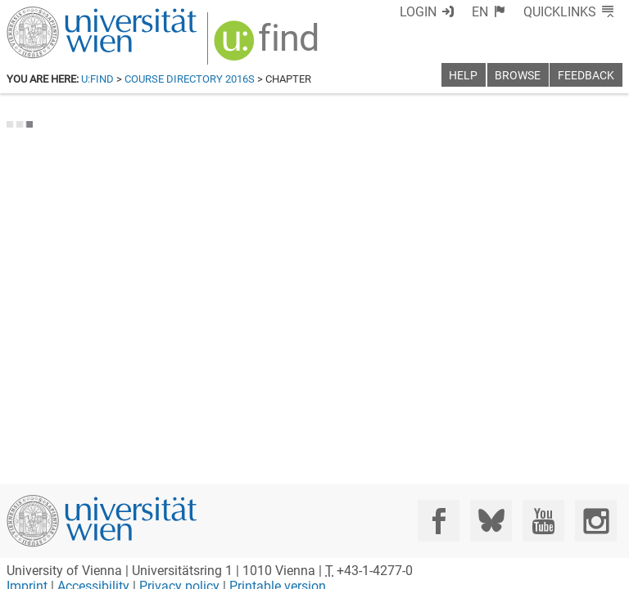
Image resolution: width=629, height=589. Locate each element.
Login (418, 12)
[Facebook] (438, 521)
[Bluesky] (491, 521)
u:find (97, 79)
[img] (268, 46)
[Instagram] (596, 521)
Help (463, 76)
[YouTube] (543, 521)
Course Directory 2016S (189, 79)
